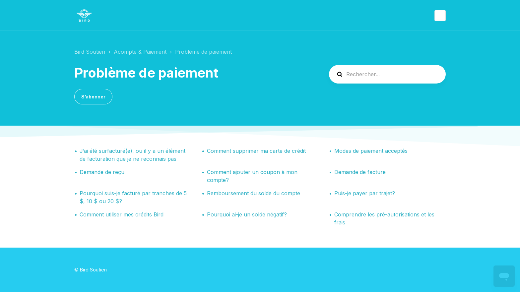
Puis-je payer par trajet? (364, 193)
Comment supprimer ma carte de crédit (256, 150)
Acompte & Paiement (140, 51)
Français (440, 15)
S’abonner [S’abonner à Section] (93, 96)
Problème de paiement (203, 51)
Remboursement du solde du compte (253, 193)
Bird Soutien (89, 51)
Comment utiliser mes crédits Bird (121, 214)
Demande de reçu (102, 172)
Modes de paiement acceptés (371, 150)
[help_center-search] (387, 74)
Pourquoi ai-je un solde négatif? (247, 214)
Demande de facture (360, 172)
